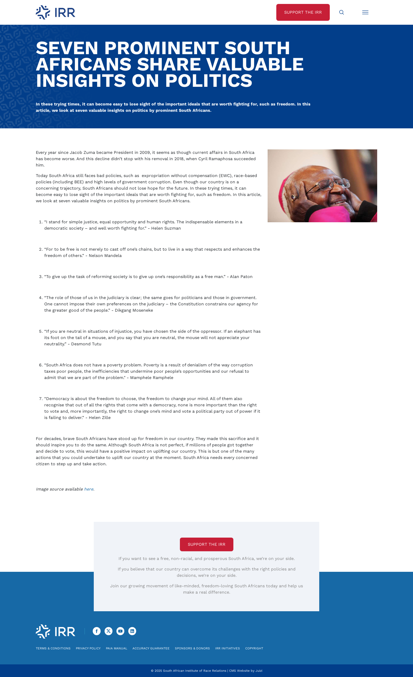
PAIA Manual (116, 648)
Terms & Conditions (53, 648)
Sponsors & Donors (192, 648)
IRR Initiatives (227, 648)
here (88, 489)
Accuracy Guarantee (151, 648)
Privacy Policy (88, 648)
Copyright (254, 648)
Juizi (258, 671)
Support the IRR (206, 544)
